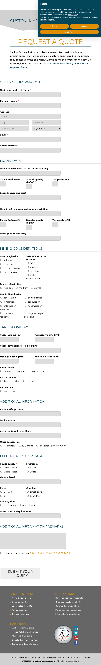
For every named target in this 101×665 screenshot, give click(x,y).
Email (4, 135)
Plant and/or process (11, 409)
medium (23, 288)
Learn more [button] (69, 32)
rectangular (38, 371)
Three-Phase (10, 467)
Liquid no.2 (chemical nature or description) (24, 209)
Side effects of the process (36, 257)
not (15, 391)
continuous (10, 505)
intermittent (28, 505)
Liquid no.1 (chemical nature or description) (24, 168)
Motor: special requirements (15, 511)
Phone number (9, 145)
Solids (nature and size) (13, 193)
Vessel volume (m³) (10, 335)
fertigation (9, 302)
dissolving (9, 264)
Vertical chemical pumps (24, 628)
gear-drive (35, 496)
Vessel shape (7, 367)
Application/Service (10, 294)
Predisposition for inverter (53, 446)
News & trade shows (21, 598)
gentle (37, 288)
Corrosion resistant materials (69, 598)
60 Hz (33, 472)
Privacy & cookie (19, 610)
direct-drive (36, 492)
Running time (7, 501)
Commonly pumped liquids (68, 606)
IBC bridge (27, 446)
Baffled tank (7, 387)
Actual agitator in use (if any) (16, 431)
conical (30, 381)
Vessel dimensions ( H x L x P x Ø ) (19, 346)
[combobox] (3, 150)
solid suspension (12, 268)
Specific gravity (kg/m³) (34, 180)
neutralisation (35, 306)
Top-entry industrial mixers (25, 644)
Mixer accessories (10, 442)
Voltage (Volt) (7, 477)
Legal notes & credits (22, 606)
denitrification (35, 298)
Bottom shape (8, 377)
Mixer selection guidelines (67, 614)
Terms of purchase (20, 614)
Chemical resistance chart (67, 602)
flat (5, 381)
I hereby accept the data (38, 553)
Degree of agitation (10, 284)
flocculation (10, 298)
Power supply (8, 464)
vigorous (8, 288)
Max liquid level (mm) (12, 356)
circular (7, 371)
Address (5, 112)
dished (16, 381)
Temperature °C (61, 179)
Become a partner (20, 602)
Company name (9, 101)
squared (21, 371)
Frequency (32, 464)
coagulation (34, 302)
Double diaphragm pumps (24, 640)
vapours (34, 267)
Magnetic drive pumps (23, 636)
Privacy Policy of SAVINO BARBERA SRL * (51, 553)
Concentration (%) (10, 179)
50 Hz (33, 467)
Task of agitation (9, 256)
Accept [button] (84, 26)
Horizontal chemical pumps (25, 632)
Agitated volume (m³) (47, 335)
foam (32, 263)
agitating (8, 260)
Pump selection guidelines (68, 610)
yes (5, 391)
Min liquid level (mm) (47, 356)
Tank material (7, 420)
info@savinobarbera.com (44, 661)
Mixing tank (10, 446)
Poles (3, 488)
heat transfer (10, 272)
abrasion (34, 271)
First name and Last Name (15, 90)
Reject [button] (54, 26)
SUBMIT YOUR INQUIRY (20, 573)
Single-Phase (10, 472)
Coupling (31, 488)
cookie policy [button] (73, 15)
